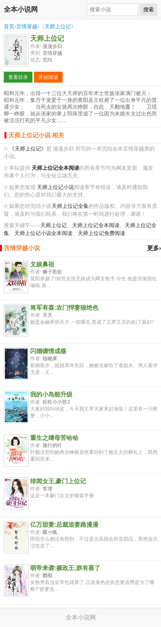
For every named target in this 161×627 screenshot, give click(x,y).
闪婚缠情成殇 (48, 351)
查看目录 (18, 77)
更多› (154, 248)
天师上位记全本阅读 (96, 225)
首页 (9, 26)
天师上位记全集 (70, 206)
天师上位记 (57, 26)
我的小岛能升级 (51, 394)
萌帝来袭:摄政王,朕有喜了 (65, 568)
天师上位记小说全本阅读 (43, 233)
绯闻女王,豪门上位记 (58, 481)
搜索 (148, 9)
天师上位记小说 (55, 187)
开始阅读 (48, 77)
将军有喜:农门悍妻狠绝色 (64, 307)
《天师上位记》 (27, 149)
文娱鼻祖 (42, 264)
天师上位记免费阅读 (101, 233)
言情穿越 (26, 26)
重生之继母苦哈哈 (54, 438)
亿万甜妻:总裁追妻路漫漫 (64, 524)
